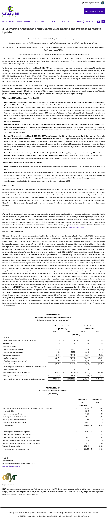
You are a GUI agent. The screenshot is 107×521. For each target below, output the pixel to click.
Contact (53, 22)
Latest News (8, 22)
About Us (64, 22)
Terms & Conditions (55, 513)
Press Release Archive (22, 513)
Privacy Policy (86, 513)
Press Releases (23, 22)
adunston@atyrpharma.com (11, 466)
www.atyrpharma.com (76, 227)
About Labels (39, 22)
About (10, 513)
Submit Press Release (38, 513)
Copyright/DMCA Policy (72, 513)
